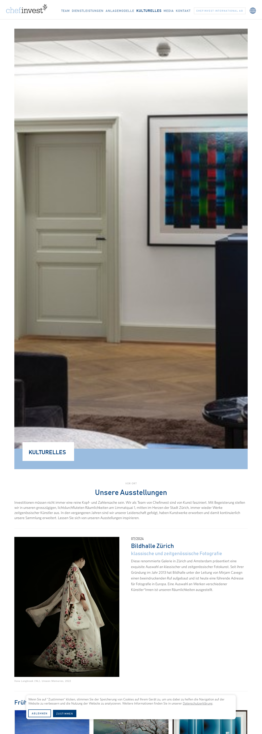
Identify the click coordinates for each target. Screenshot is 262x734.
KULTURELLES (148, 11)
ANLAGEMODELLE (120, 10)
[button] (253, 9)
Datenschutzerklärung (197, 703)
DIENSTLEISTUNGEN (88, 10)
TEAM (65, 10)
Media (169, 10)
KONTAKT (183, 10)
